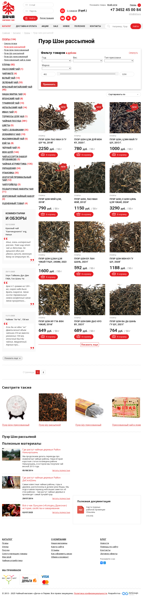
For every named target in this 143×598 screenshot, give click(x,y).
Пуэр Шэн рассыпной (14, 46)
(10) (13, 134)
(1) (12, 69)
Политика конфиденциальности (90, 593)
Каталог (6, 26)
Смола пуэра (10, 43)
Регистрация (47, 18)
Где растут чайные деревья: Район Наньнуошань (41, 451)
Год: (44, 57)
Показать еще (12, 358)
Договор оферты (108, 553)
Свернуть (133, 53)
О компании (58, 539)
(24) (11, 168)
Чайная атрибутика (12, 560)
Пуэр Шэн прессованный (16, 50)
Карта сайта (57, 546)
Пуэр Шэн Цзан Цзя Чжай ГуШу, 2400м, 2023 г (52, 261)
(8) (12, 98)
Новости (104, 543)
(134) (9, 39)
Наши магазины (59, 543)
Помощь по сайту (109, 546)
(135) (17, 164)
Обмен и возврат (60, 557)
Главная (6, 33)
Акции (45, 26)
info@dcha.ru (135, 14)
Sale (55, 26)
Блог (103, 539)
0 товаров (72, 10)
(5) (8, 125)
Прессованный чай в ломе (17, 60)
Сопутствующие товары (14, 553)
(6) (9, 73)
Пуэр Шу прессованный (16, 56)
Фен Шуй (6, 557)
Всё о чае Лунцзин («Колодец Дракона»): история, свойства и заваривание (44, 507)
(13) (11, 78)
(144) (10, 152)
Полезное (79, 26)
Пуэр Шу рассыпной (14, 53)
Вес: (75, 57)
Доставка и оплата (26, 26)
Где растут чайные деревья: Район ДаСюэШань (41, 479)
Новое (66, 26)
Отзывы (55, 550)
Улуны (5, 546)
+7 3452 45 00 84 (125, 9)
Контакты (95, 26)
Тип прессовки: (112, 57)
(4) (9, 112)
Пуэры (27, 33)
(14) (14, 107)
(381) (14, 121)
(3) (11, 184)
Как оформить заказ (61, 553)
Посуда (5, 550)
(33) (12, 82)
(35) (15, 130)
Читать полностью (61, 470)
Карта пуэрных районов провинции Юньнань (95, 509)
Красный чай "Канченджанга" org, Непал (16, 231)
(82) (8, 64)
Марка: (46, 65)
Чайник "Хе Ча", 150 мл (17, 319)
